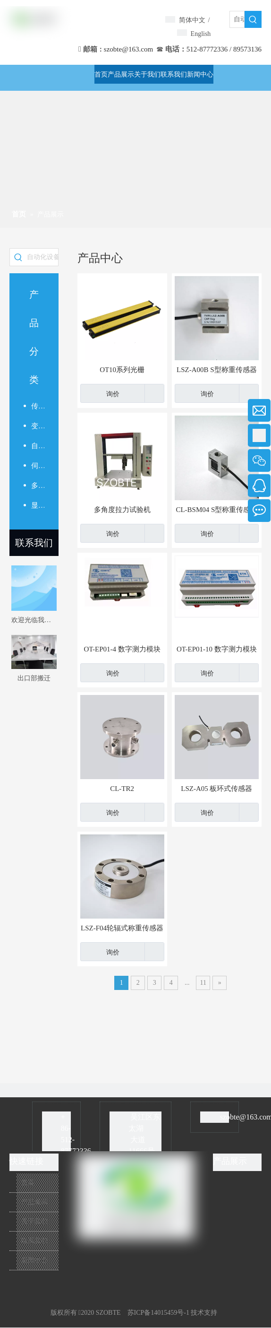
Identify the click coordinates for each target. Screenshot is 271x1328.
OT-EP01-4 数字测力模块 (122, 649)
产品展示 (34, 1202)
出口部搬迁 (34, 678)
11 (203, 982)
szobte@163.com (128, 49)
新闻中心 (34, 1260)
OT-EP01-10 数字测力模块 (217, 649)
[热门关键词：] (253, 19)
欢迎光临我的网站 (34, 620)
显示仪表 (37, 505)
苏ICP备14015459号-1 (158, 1312)
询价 (99, 393)
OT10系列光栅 (122, 369)
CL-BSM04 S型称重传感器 (216, 509)
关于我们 (34, 1221)
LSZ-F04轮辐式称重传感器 (122, 928)
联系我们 (34, 543)
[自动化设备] (237, 19)
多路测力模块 (37, 485)
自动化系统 (37, 446)
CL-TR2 (122, 788)
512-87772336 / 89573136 (224, 49)
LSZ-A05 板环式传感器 (216, 788)
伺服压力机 (37, 465)
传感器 (37, 406)
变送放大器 (37, 426)
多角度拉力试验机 (122, 509)
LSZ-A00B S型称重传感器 (217, 369)
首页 (27, 1182)
